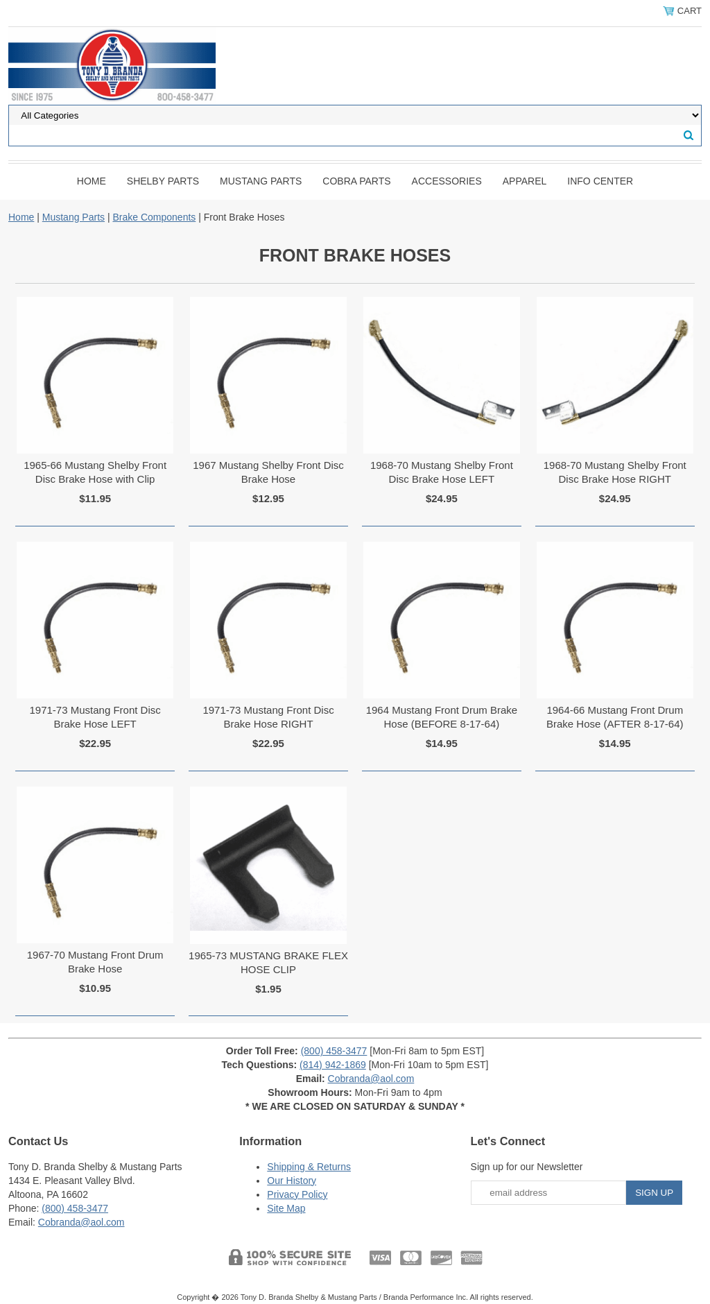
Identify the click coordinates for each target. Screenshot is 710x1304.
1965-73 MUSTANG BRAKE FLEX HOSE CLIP (268, 962)
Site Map (286, 1208)
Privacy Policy (297, 1194)
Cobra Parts (356, 181)
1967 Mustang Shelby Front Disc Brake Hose (268, 472)
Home (91, 181)
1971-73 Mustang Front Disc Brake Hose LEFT (95, 717)
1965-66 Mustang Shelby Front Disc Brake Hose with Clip (95, 472)
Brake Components (154, 217)
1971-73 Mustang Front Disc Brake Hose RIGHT (268, 717)
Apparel (525, 181)
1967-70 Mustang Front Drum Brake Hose (95, 962)
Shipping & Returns (309, 1166)
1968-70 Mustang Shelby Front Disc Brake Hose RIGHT (615, 472)
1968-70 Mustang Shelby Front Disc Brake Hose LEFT (441, 472)
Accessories (447, 181)
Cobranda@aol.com (371, 1078)
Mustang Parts (261, 181)
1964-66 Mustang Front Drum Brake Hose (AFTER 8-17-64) (615, 717)
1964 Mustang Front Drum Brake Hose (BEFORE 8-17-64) (441, 717)
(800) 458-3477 (334, 1050)
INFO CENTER (600, 181)
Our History (291, 1180)
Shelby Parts (163, 181)
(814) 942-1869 (333, 1064)
